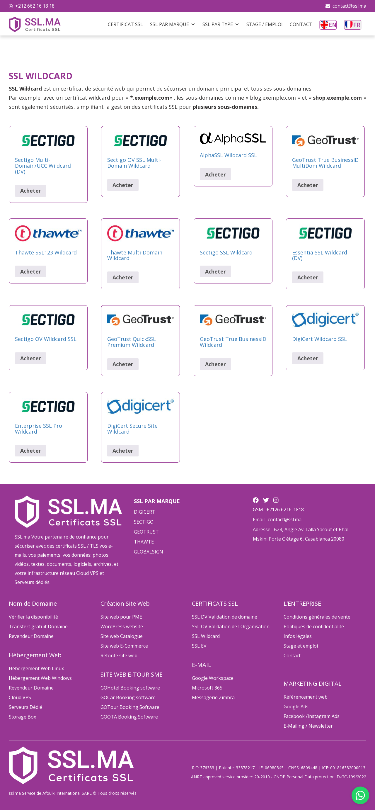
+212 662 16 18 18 (34, 6)
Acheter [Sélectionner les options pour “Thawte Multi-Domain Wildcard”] (122, 277)
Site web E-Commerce (124, 646)
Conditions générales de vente (317, 617)
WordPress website (121, 626)
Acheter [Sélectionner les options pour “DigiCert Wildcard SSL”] (307, 358)
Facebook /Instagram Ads (312, 716)
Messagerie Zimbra (213, 697)
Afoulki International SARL (67, 793)
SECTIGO (144, 522)
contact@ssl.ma (349, 6)
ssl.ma (15, 793)
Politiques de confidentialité (314, 626)
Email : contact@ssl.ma (277, 519)
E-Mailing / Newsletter (308, 726)
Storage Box (22, 717)
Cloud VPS (20, 697)
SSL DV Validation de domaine (224, 617)
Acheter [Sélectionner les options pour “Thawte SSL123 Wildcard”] (30, 271)
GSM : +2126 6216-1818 (278, 509)
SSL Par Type (220, 24)
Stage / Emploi (264, 24)
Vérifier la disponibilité (33, 617)
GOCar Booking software (128, 697)
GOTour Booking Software (129, 707)
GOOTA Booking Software (129, 717)
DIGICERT (144, 512)
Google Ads (296, 706)
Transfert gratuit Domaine (38, 626)
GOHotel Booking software (130, 688)
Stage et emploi (301, 646)
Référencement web (306, 697)
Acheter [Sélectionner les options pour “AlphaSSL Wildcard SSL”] (215, 174)
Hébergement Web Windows (40, 678)
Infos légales (298, 636)
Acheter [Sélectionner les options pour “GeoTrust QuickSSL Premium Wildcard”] (122, 364)
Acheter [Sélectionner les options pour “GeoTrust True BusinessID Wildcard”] (215, 364)
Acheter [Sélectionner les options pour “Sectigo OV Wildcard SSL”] (30, 358)
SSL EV (199, 646)
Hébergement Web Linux (36, 668)
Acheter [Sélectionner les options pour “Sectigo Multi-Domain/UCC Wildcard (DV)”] (30, 190)
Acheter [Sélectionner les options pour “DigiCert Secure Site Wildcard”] (122, 450)
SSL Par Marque (172, 24)
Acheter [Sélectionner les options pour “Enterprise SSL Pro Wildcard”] (30, 450)
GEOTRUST (146, 532)
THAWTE (144, 542)
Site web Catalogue (121, 636)
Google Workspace (212, 678)
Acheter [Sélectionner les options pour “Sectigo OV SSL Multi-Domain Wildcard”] (122, 185)
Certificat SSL (125, 24)
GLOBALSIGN (148, 552)
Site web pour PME (121, 617)
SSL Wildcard (206, 636)
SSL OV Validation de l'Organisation (231, 626)
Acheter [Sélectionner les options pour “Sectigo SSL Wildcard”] (215, 271)
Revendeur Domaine (31, 636)
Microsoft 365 (207, 688)
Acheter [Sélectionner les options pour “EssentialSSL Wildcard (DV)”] (307, 277)
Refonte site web (118, 655)
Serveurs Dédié (25, 707)
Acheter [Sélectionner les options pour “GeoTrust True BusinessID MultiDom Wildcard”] (307, 185)
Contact (301, 24)
